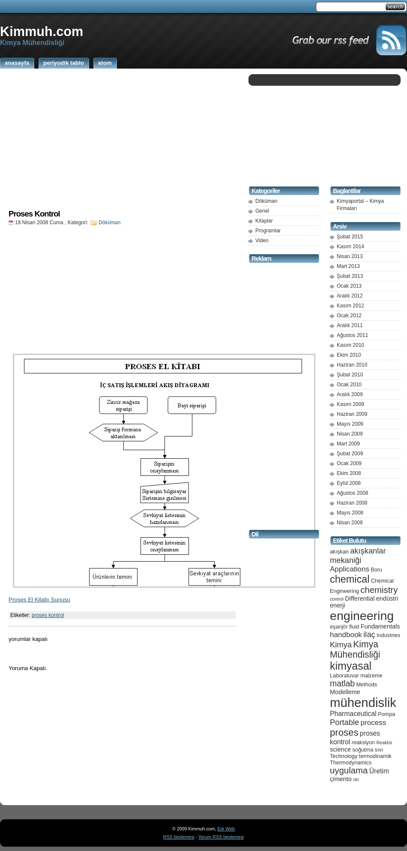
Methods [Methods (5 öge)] (366, 684)
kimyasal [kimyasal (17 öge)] (350, 666)
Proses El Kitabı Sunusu (39, 599)
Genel (262, 211)
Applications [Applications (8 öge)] (349, 569)
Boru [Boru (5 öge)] (376, 569)
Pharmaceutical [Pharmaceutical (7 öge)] (353, 713)
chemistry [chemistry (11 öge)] (379, 590)
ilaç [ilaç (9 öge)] (369, 634)
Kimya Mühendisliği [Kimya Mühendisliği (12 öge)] (355, 649)
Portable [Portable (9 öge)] (344, 722)
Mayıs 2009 (350, 424)
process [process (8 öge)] (373, 723)
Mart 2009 (348, 444)
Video (261, 241)
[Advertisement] (122, 138)
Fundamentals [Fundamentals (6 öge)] (380, 626)
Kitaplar (264, 221)
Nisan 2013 (350, 256)
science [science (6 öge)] (340, 749)
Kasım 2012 (350, 306)
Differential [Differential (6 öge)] (359, 598)
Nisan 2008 (350, 523)
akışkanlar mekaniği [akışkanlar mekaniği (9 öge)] (358, 555)
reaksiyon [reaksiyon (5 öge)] (363, 742)
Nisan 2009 (350, 434)
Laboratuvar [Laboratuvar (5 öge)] (344, 675)
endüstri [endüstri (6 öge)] (387, 598)
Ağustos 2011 (352, 335)
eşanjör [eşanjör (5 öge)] (339, 626)
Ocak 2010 (349, 385)
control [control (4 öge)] (337, 598)
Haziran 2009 (352, 414)
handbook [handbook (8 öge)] (346, 635)
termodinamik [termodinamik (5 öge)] (375, 756)
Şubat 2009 (350, 454)
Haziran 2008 (352, 503)
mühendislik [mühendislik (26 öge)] (363, 702)
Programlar (268, 231)
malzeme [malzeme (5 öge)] (371, 675)
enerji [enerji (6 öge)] (337, 605)
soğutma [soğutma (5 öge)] (363, 749)
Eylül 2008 (349, 483)
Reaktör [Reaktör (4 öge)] (384, 742)
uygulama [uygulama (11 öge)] (349, 770)
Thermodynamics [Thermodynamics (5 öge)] (350, 762)
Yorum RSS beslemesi (221, 836)
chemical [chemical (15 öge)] (349, 579)
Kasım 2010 (350, 345)
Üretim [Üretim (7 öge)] (379, 771)
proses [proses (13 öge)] (344, 732)
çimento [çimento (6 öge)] (341, 779)
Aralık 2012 (350, 296)
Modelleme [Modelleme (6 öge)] (345, 692)
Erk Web (226, 828)
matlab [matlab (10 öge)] (342, 683)
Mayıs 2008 (350, 513)
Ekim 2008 (349, 473)
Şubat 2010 (350, 375)
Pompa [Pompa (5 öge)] (386, 714)
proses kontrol (48, 615)
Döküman (109, 223)
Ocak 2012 (349, 316)
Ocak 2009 (349, 463)
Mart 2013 (348, 266)
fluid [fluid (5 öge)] (354, 626)
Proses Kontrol (34, 213)
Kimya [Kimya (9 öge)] (341, 644)
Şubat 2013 (350, 276)
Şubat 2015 (350, 237)
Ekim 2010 (349, 355)
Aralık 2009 (350, 394)
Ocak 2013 (349, 286)
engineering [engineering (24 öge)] (362, 615)
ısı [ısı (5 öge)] (356, 779)
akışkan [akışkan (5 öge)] (339, 551)
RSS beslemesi (179, 836)
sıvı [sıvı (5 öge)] (379, 749)
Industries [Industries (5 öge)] (388, 635)
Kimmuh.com (41, 31)
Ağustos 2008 (352, 493)
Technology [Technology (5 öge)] (343, 756)
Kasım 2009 (350, 404)
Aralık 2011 (350, 325)
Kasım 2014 (350, 247)
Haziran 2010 (352, 365)
